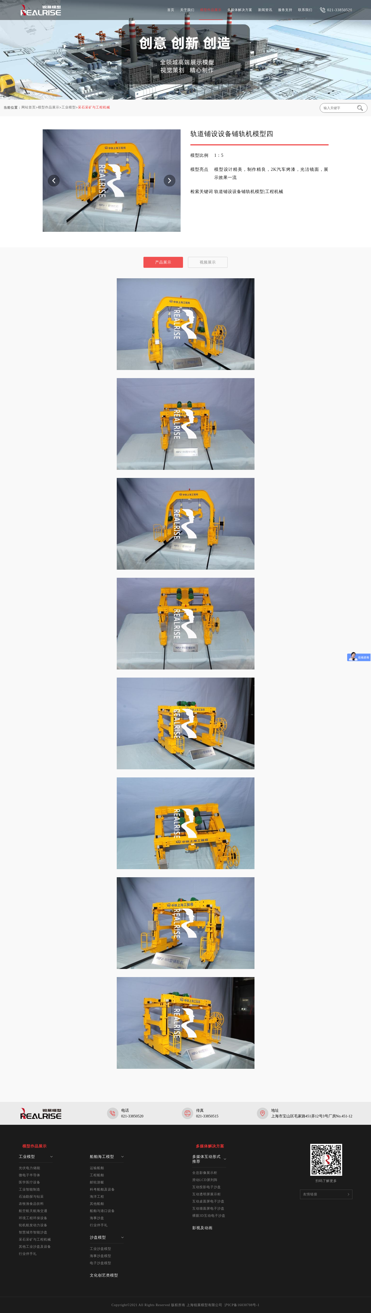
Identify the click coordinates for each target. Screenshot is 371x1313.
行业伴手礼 (28, 1254)
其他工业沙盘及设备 (35, 1246)
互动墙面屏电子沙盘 (208, 1208)
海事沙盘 (97, 1218)
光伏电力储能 (29, 1168)
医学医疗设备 (29, 1182)
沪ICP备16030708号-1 (241, 1305)
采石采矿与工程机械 (94, 107)
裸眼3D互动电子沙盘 (208, 1215)
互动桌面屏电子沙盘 (208, 1201)
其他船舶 (97, 1204)
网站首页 (28, 107)
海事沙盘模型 (100, 1256)
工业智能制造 (29, 1189)
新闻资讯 (265, 10)
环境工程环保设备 (33, 1218)
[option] (112, 180)
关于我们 (187, 10)
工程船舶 (97, 1175)
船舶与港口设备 (102, 1211)
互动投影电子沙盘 (206, 1187)
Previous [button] (54, 180)
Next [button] (169, 180)
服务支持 (285, 10)
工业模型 (68, 107)
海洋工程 (97, 1196)
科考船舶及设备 (102, 1189)
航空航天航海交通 (33, 1211)
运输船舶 (97, 1168)
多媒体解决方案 (239, 10)
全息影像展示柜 (204, 1173)
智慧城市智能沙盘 (33, 1232)
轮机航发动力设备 (33, 1225)
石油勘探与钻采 (31, 1196)
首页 (170, 10)
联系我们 (305, 10)
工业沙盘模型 (100, 1249)
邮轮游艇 (97, 1182)
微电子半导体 (29, 1175)
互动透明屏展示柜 (206, 1194)
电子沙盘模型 (100, 1263)
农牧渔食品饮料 (31, 1204)
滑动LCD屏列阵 (205, 1180)
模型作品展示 (211, 10)
